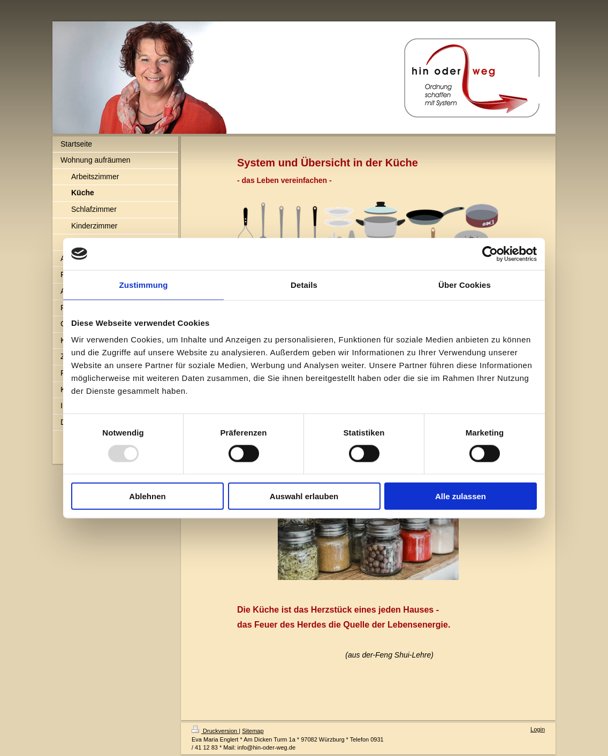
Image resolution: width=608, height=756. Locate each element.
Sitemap (252, 731)
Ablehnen (147, 496)
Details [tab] (304, 284)
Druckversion (215, 731)
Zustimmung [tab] (143, 284)
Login (537, 729)
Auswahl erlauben (304, 496)
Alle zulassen (460, 496)
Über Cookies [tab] (464, 284)
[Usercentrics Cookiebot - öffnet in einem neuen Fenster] (490, 254)
